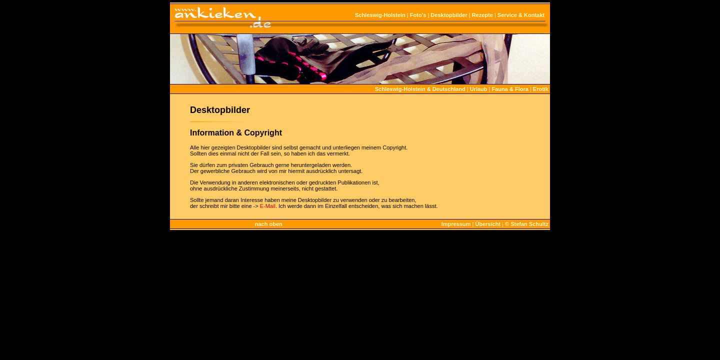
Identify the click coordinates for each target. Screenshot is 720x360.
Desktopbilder (448, 15)
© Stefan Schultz (526, 224)
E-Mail (268, 206)
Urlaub (479, 89)
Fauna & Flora (510, 89)
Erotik (540, 89)
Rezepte (482, 15)
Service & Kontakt (521, 15)
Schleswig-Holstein (380, 15)
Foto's (418, 15)
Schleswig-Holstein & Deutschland (420, 89)
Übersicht (487, 224)
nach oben (268, 224)
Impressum (456, 224)
